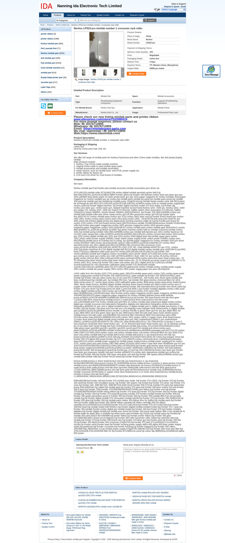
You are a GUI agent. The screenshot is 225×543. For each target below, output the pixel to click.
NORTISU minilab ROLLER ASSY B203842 (150, 493)
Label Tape (45, 87)
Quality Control (103, 15)
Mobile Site (169, 534)
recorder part (46, 82)
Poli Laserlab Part (49, 48)
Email (183, 6)
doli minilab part (48, 58)
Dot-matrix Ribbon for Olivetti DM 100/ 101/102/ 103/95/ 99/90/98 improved (78, 517)
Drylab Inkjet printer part (51, 77)
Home (45, 15)
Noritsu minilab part (62, 25)
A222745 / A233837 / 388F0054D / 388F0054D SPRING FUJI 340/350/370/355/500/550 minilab (109, 528)
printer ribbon (47, 34)
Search (151, 20)
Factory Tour (86, 15)
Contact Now (138, 74)
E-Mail (167, 527)
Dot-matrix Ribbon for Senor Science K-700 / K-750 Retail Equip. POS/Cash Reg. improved (78, 526)
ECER (174, 539)
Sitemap (167, 530)
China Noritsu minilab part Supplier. (76, 539)
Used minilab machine (51, 68)
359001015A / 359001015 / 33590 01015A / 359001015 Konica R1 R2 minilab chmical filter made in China (144, 529)
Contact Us (119, 15)
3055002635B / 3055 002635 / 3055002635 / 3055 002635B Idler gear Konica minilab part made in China (144, 518)
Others (44, 92)
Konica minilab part (49, 44)
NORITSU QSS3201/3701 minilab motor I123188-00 (100, 507)
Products (57, 15)
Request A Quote (171, 6)
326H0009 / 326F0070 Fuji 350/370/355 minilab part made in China (112, 517)
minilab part (46, 73)
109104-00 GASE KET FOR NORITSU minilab (151, 496)
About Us (71, 15)
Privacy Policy (53, 539)
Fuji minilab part (48, 63)
